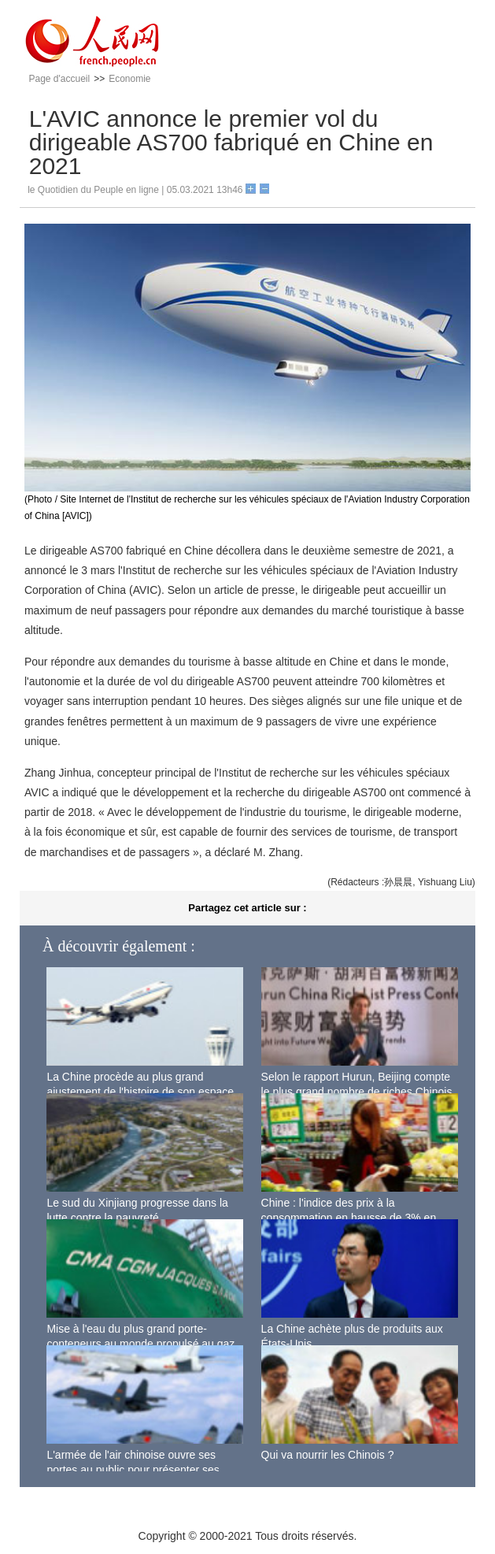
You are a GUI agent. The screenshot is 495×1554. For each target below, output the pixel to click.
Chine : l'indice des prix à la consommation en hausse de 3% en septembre (349, 1218)
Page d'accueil (59, 78)
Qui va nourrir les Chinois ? (327, 1454)
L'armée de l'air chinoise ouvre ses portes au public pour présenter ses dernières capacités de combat (132, 1470)
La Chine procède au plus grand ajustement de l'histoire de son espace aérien (140, 1092)
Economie (129, 78)
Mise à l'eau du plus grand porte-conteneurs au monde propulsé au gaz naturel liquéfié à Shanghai (140, 1344)
